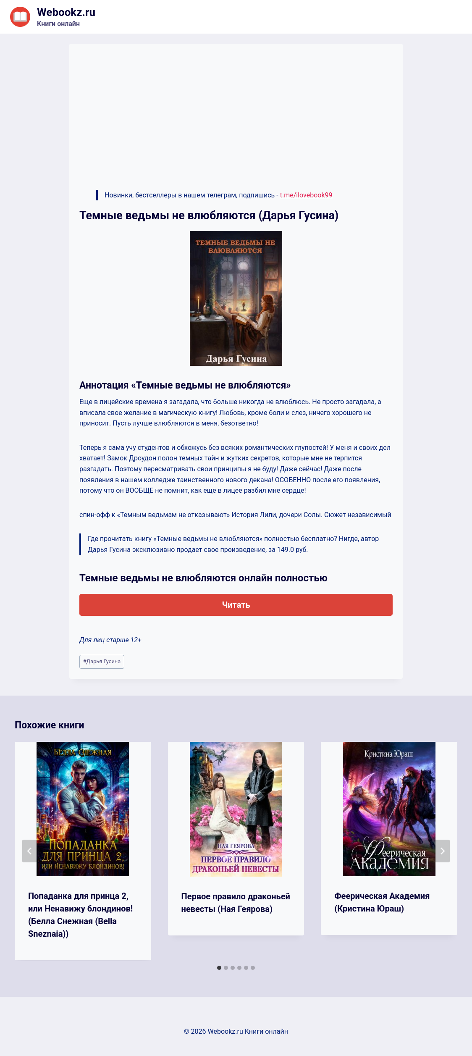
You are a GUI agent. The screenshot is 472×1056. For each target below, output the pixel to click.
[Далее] (442, 851)
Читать (236, 605)
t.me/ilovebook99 (306, 195)
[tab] (219, 968)
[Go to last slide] (29, 851)
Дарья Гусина (102, 661)
